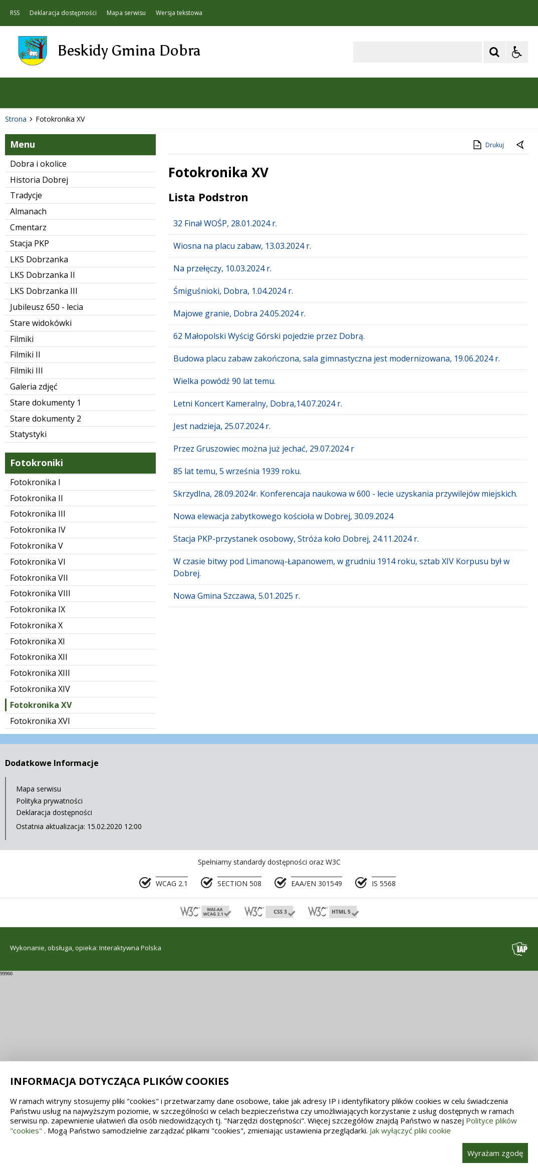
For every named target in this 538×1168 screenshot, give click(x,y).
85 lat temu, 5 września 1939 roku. (237, 663)
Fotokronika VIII (40, 786)
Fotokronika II (36, 690)
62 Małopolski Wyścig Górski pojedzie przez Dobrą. (269, 528)
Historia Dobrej (39, 371)
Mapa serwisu (126, 13)
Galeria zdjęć (34, 578)
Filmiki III (26, 563)
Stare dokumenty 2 (45, 610)
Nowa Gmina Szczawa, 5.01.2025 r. (236, 788)
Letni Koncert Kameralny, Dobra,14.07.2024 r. (257, 595)
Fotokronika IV (38, 721)
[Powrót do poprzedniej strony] (521, 338)
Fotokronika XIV (40, 881)
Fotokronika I (35, 674)
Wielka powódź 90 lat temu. (224, 573)
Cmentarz (28, 419)
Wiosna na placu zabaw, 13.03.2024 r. (242, 438)
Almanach (28, 404)
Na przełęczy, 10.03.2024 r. (222, 460)
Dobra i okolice (38, 355)
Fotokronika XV (41, 897)
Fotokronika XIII (40, 865)
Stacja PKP (29, 435)
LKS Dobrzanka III (44, 483)
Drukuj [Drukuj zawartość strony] (487, 336)
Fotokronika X (36, 817)
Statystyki (28, 626)
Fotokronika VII (39, 769)
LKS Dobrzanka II (42, 467)
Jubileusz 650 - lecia (46, 499)
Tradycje (26, 388)
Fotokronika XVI (40, 913)
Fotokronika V (36, 737)
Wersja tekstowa (179, 13)
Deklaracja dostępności (63, 13)
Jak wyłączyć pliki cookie (410, 1130)
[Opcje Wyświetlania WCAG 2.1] (517, 52)
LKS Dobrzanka (39, 451)
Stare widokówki (41, 515)
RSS (15, 13)
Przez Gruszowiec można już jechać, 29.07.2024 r (263, 640)
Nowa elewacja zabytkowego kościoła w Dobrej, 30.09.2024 (283, 708)
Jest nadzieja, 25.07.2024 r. (222, 618)
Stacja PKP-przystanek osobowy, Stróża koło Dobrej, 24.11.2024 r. (296, 730)
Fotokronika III (38, 706)
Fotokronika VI (38, 753)
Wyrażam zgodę (495, 1153)
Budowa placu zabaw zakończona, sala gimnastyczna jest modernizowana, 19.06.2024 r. (336, 550)
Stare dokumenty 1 (45, 594)
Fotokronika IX (37, 801)
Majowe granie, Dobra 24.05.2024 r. (239, 505)
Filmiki (22, 531)
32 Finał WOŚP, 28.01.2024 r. (225, 415)
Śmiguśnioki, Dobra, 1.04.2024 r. (233, 483)
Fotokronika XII (39, 849)
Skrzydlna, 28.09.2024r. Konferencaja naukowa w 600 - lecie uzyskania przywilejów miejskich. (345, 685)
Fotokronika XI (37, 833)
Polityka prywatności (49, 993)
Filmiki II (25, 547)
